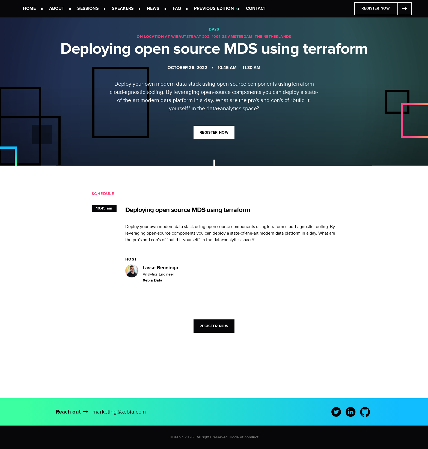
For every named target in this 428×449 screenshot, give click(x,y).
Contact (256, 8)
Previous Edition (214, 8)
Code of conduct (244, 437)
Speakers (123, 8)
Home (29, 8)
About (56, 8)
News (153, 8)
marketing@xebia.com (119, 412)
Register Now (375, 8)
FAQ (177, 8)
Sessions (88, 8)
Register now (214, 132)
